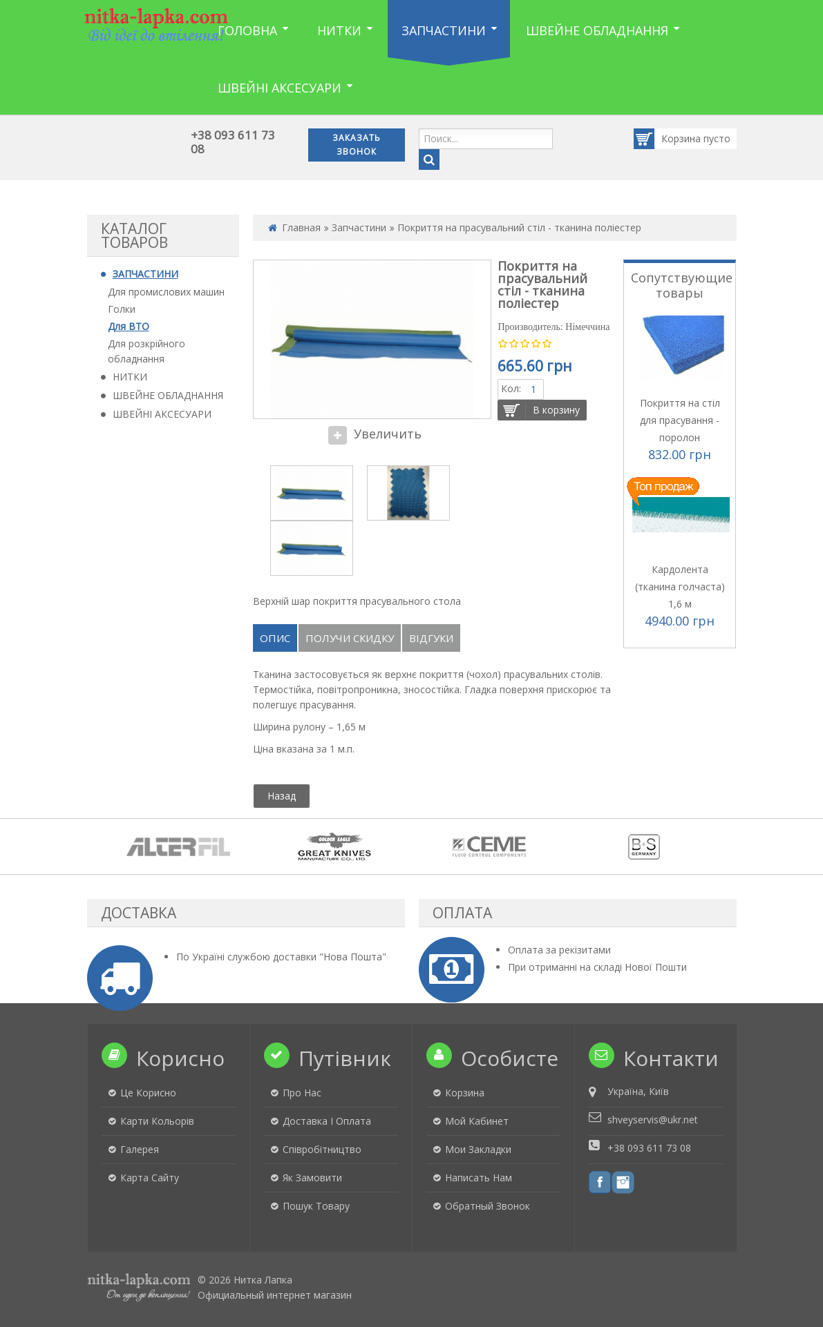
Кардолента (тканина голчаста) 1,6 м (680, 586)
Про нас (302, 1092)
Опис (275, 638)
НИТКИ (130, 376)
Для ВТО (128, 326)
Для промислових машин (166, 291)
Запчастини (359, 227)
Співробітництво (322, 1149)
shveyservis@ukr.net (652, 1119)
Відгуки (431, 638)
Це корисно (148, 1092)
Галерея (139, 1149)
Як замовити (312, 1177)
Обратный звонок (487, 1205)
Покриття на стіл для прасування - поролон (680, 420)
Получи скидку (349, 638)
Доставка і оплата (327, 1120)
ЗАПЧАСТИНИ (145, 273)
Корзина (668, 138)
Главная (301, 227)
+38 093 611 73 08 (233, 142)
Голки (121, 309)
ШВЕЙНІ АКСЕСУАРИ (162, 413)
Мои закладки (478, 1149)
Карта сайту (149, 1177)
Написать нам (478, 1177)
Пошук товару (316, 1205)
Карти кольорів (157, 1120)
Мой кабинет (477, 1120)
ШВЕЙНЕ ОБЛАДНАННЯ (168, 395)
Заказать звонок (356, 144)
